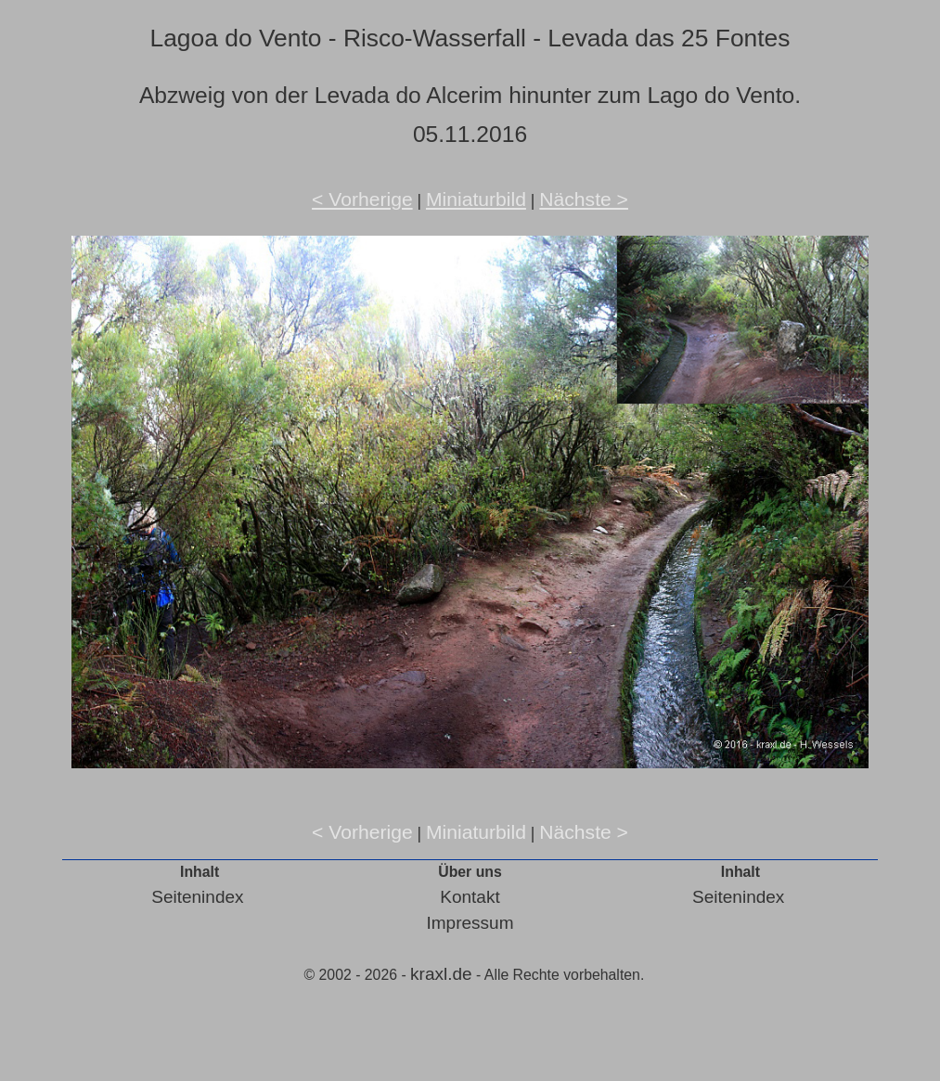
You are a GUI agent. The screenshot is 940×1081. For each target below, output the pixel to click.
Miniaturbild (476, 199)
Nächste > (583, 199)
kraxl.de (441, 974)
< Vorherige (362, 199)
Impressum (470, 923)
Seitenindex (197, 897)
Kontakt (469, 897)
